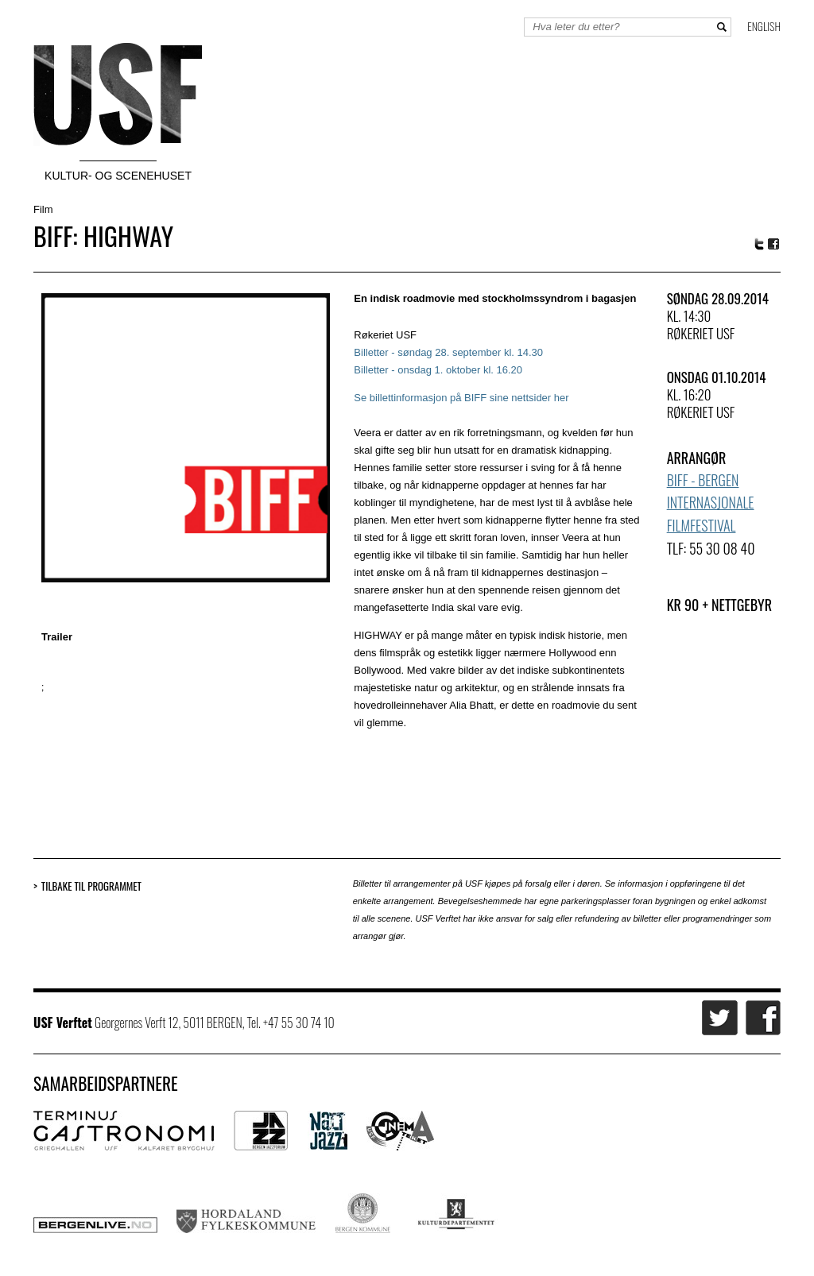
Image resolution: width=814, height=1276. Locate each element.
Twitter (759, 244)
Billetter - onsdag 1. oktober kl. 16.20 (438, 370)
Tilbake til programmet (91, 886)
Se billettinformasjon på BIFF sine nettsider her (461, 398)
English (764, 25)
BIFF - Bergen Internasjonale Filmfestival (710, 503)
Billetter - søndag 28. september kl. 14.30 (448, 352)
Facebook (774, 244)
